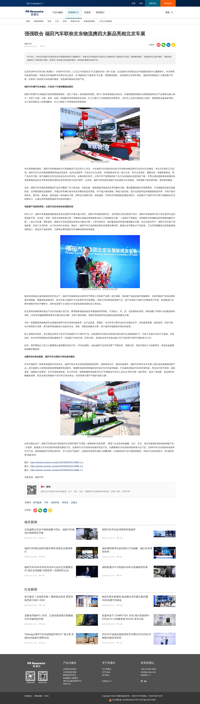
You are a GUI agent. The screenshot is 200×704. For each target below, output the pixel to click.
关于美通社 (108, 662)
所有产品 (67, 684)
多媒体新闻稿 (89, 21)
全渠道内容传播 (69, 672)
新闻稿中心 (73, 12)
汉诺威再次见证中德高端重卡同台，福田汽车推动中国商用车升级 (49, 531)
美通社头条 (75, 21)
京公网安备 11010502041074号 (123, 700)
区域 (64, 21)
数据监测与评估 (69, 675)
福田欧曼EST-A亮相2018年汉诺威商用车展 (125, 567)
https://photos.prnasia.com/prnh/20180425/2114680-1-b (57, 466)
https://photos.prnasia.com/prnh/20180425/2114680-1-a (57, 462)
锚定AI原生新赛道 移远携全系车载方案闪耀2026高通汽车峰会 (125, 598)
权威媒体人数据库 (70, 678)
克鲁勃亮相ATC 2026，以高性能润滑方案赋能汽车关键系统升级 (48, 617)
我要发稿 (152, 3)
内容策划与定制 (69, 669)
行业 (57, 21)
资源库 (87, 12)
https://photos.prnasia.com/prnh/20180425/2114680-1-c (57, 470)
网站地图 (38, 696)
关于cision (106, 672)
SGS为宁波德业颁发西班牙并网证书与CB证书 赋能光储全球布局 (126, 636)
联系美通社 (147, 662)
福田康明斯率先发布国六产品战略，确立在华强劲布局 (127, 550)
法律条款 (28, 696)
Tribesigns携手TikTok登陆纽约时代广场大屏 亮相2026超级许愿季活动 (49, 636)
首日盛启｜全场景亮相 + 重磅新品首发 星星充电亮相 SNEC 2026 (48, 598)
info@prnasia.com (148, 672)
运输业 (74, 502)
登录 (141, 3)
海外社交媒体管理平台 (72, 681)
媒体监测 (168, 3)
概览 (28, 21)
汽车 (46, 502)
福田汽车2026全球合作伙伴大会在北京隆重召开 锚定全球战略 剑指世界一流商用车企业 (48, 569)
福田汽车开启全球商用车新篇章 (119, 529)
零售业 (65, 502)
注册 (133, 3)
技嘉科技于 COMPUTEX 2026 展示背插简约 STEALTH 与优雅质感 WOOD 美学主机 (125, 617)
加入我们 (105, 675)
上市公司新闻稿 (105, 21)
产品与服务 (57, 12)
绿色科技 (55, 502)
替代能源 (37, 502)
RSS (47, 696)
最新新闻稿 (38, 21)
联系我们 (100, 12)
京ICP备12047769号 (147, 700)
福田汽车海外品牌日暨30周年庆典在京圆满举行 (48, 550)
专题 (49, 21)
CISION (151, 696)
